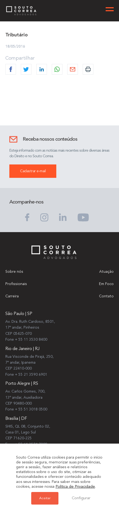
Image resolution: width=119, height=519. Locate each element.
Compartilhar (20, 58)
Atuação (106, 272)
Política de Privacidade (75, 487)
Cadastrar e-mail (33, 171)
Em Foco (106, 284)
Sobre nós (14, 272)
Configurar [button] (81, 498)
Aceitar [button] (44, 498)
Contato (106, 296)
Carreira (12, 296)
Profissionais (16, 284)
